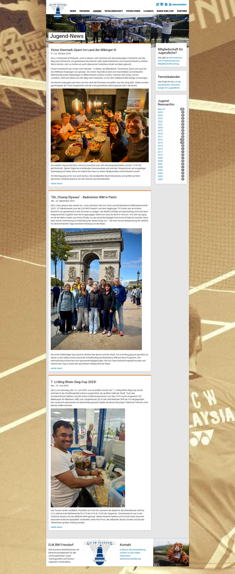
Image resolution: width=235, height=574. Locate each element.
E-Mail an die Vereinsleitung (133, 549)
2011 (171, 151)
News (73, 11)
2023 (171, 118)
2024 (171, 115)
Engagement (179, 4)
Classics (148, 11)
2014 (171, 145)
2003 (171, 176)
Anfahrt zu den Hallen (130, 552)
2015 (171, 142)
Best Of (171, 109)
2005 (171, 170)
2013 (171, 148)
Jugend (97, 11)
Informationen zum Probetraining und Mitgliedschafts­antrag (170, 60)
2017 (171, 136)
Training (84, 11)
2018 (171, 133)
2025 (171, 112)
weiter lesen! (56, 183)
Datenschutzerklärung (130, 559)
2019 (171, 130)
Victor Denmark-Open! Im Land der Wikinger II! (83, 50)
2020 (171, 127)
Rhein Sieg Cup (165, 11)
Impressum (125, 556)
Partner (182, 11)
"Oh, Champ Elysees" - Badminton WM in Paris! (84, 197)
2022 (171, 121)
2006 (171, 167)
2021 (171, 124)
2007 (171, 164)
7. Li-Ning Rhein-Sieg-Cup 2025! (73, 382)
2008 (171, 160)
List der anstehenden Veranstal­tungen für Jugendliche (169, 84)
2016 (171, 139)
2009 (171, 157)
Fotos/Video (133, 11)
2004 (171, 173)
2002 (171, 179)
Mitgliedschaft (114, 11)
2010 (171, 154)
